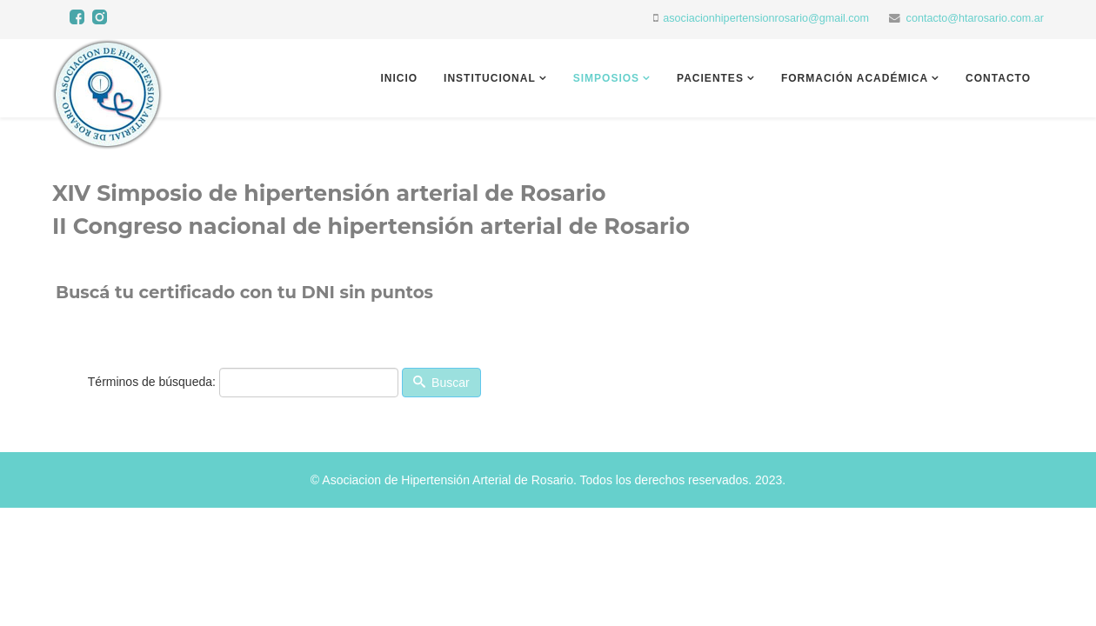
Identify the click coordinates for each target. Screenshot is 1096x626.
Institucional (490, 78)
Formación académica (854, 78)
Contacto (998, 78)
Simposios (606, 78)
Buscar (441, 383)
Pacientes (710, 78)
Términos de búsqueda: (152, 382)
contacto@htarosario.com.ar (975, 18)
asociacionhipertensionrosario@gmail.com (766, 18)
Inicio (399, 78)
